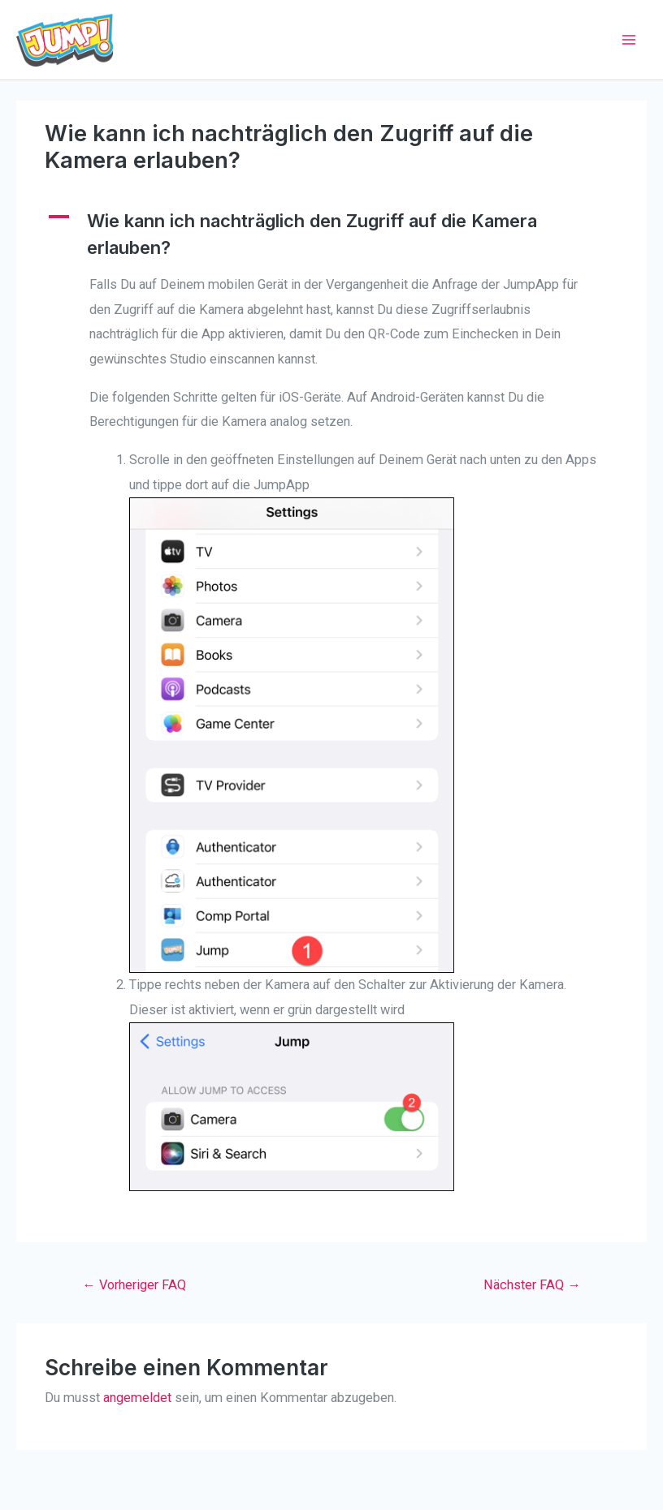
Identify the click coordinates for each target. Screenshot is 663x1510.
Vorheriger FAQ (133, 1285)
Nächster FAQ (531, 1285)
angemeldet (137, 1397)
